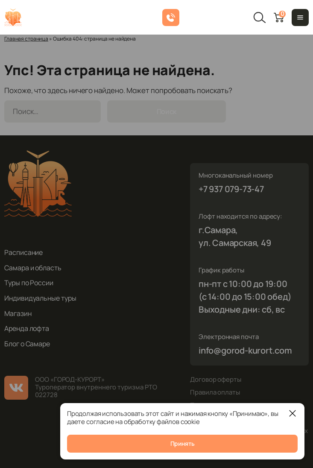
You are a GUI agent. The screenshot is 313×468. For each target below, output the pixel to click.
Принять (182, 443)
